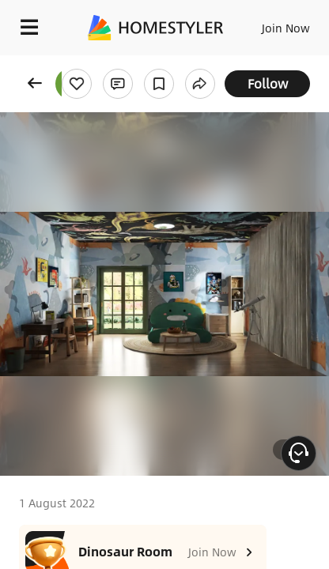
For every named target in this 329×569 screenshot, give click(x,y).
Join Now (286, 27)
